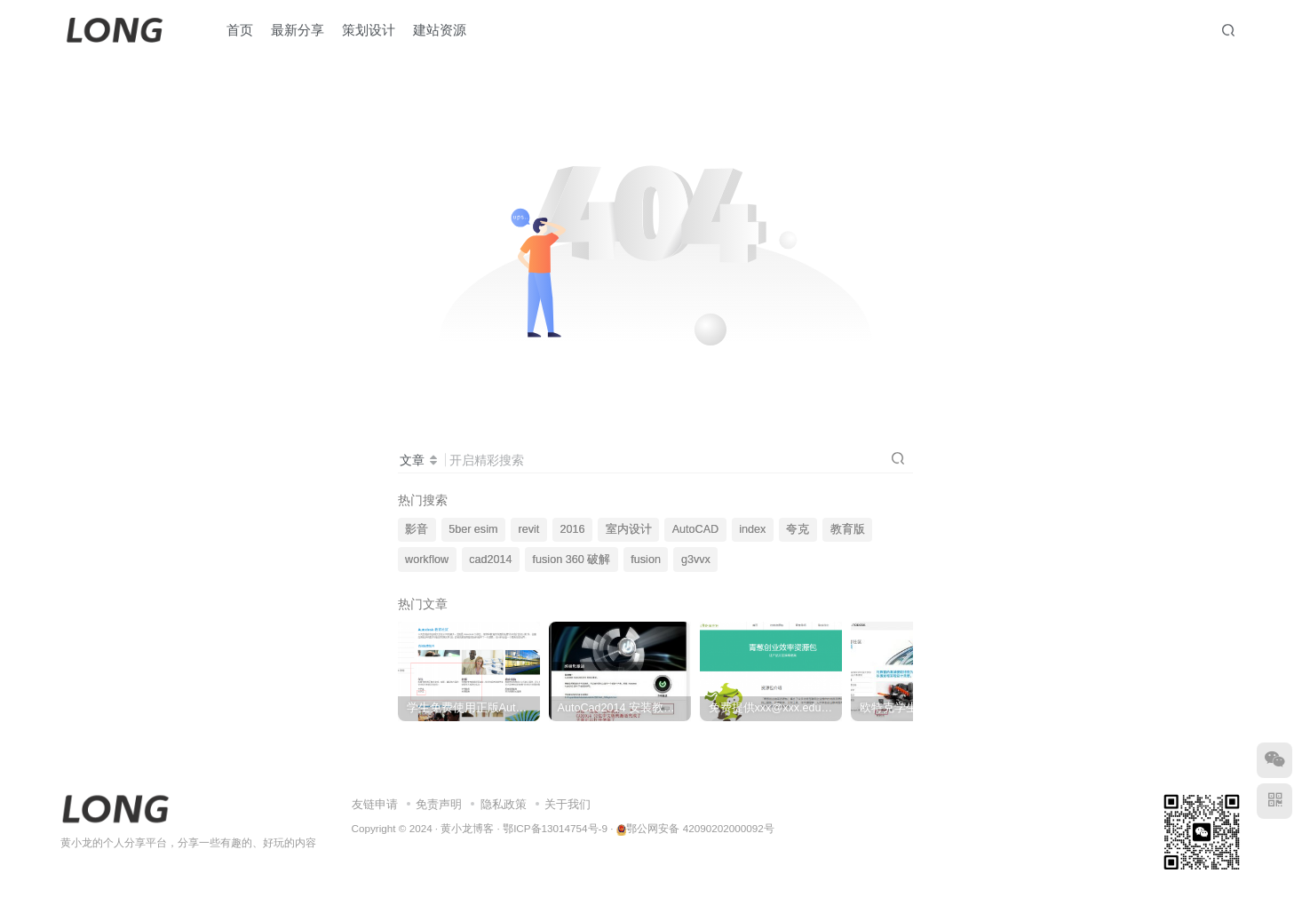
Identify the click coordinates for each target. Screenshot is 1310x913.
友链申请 (375, 804)
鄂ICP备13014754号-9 (555, 828)
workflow (427, 559)
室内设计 (629, 529)
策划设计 (368, 29)
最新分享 (297, 29)
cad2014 (490, 559)
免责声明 (439, 804)
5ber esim (473, 529)
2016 (572, 529)
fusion (646, 559)
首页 (239, 29)
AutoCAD (695, 529)
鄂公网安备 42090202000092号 (695, 828)
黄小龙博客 (467, 828)
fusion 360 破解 (572, 559)
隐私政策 (503, 804)
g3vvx (696, 559)
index (752, 529)
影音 (416, 529)
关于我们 (567, 804)
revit (529, 529)
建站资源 (439, 29)
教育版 (847, 529)
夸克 (797, 529)
